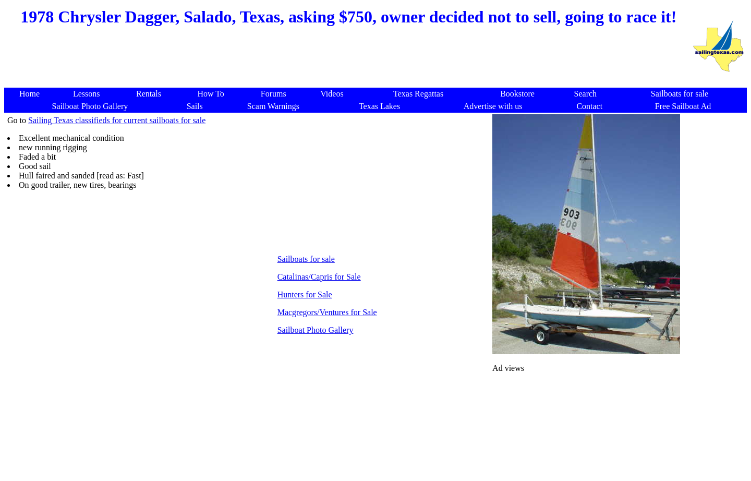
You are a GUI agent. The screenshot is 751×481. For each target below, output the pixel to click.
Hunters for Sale (304, 294)
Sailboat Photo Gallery (315, 330)
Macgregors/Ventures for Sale (327, 312)
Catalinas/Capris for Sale (319, 276)
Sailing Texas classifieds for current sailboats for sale (116, 120)
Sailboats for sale (306, 259)
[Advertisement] (347, 62)
